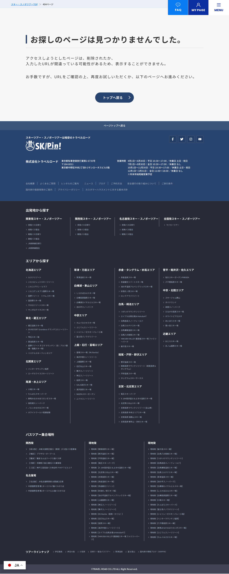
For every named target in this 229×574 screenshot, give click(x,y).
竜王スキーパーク (128, 394)
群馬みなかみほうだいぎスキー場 (42, 398)
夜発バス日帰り (34, 225)
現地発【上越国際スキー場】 (103, 500)
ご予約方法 (117, 183)
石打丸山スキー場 (83, 366)
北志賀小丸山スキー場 (130, 403)
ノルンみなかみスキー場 (38, 408)
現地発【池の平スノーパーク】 (163, 481)
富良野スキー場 (34, 300)
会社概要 (30, 183)
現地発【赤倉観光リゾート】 (103, 486)
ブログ (103, 183)
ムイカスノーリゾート (85, 399)
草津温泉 (119, 552)
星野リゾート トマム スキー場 (41, 296)
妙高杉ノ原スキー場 (129, 291)
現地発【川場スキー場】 (160, 500)
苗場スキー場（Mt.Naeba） (88, 352)
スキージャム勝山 (172, 298)
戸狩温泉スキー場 (128, 373)
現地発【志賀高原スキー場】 (103, 477)
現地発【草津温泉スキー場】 (162, 477)
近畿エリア (169, 334)
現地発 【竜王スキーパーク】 (103, 463)
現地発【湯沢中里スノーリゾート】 (106, 528)
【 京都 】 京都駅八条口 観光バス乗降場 (44, 463)
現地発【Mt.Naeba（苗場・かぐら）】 (107, 514)
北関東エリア (33, 362)
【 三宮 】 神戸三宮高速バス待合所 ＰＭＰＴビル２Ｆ (50, 468)
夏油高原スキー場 (35, 342)
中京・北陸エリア (173, 290)
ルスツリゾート (34, 277)
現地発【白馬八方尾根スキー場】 (164, 454)
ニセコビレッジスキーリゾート (41, 282)
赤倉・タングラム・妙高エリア (136, 270)
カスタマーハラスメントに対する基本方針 (107, 189)
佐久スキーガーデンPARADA (177, 277)
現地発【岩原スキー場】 (101, 523)
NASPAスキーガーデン (85, 394)
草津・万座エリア (84, 270)
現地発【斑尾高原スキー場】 (103, 449)
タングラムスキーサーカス (132, 378)
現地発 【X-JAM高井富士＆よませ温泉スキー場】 (111, 468)
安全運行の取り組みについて (143, 183)
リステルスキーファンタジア (40, 353)
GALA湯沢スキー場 (84, 385)
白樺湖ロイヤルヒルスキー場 (88, 302)
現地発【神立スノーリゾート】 (104, 505)
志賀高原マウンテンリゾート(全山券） (137, 408)
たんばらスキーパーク (37, 394)
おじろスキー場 (171, 341)
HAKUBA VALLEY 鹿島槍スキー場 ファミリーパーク (138, 340)
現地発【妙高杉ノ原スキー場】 (104, 491)
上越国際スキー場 (83, 362)
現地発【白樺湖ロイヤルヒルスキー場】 (167, 486)
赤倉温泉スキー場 (128, 277)
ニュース (89, 183)
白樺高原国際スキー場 (85, 298)
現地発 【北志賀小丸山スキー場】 (105, 472)
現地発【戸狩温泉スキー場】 (103, 458)
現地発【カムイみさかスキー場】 (164, 537)
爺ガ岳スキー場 (127, 346)
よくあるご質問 (48, 183)
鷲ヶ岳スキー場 (171, 325)
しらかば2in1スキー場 (85, 293)
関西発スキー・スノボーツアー (93, 219)
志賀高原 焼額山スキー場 (131, 417)
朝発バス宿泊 (33, 239)
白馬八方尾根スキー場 (130, 335)
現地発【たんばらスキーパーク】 (164, 505)
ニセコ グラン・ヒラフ (37, 287)
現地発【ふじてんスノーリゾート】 (165, 532)
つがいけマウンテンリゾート (133, 312)
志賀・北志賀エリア (130, 387)
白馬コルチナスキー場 (130, 325)
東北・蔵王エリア (36, 318)
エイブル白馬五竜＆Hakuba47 (134, 316)
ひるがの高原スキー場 (174, 312)
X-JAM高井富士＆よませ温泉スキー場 (136, 398)
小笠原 (83, 552)
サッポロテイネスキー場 (38, 310)
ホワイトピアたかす (173, 316)
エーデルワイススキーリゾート (41, 373)
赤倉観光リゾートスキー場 (132, 282)
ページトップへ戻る (114, 126)
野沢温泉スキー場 (128, 362)
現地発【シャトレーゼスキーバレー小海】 (167, 514)
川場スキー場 (33, 389)
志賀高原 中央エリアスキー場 (133, 412)
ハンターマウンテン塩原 (38, 369)
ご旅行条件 (169, 183)
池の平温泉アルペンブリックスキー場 (136, 287)
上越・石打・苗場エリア (88, 345)
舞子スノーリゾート (84, 371)
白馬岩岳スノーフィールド (132, 321)
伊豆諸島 (59, 552)
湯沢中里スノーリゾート (86, 357)
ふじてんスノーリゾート (86, 327)
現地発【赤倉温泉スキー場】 (103, 481)
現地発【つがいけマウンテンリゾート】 (167, 458)
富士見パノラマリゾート (86, 337)
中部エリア (80, 315)
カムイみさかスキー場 (85, 323)
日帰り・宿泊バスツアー (101, 552)
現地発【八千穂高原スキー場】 (163, 523)
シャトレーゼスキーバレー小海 (89, 332)
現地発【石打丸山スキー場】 (103, 518)
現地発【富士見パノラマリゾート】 (165, 509)
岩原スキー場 (82, 380)
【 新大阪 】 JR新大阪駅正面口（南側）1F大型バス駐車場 (52, 449)
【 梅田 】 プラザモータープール (41, 454)
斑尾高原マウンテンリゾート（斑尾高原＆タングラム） (138, 368)
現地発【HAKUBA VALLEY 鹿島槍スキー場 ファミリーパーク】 (115, 538)
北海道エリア (33, 270)
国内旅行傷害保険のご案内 (39, 189)
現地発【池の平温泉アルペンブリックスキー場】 (111, 495)
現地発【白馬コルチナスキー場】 (164, 472)
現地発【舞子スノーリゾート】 (104, 509)
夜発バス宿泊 (33, 229)
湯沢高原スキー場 (83, 389)
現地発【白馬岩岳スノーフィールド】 (166, 463)
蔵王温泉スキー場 (35, 325)
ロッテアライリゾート (130, 296)
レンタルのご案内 (70, 183)
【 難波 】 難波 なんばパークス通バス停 (44, 458)
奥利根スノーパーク (36, 403)
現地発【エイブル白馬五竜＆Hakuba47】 (108, 532)
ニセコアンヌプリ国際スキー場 (41, 291)
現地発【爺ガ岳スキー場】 (161, 449)
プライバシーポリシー (69, 189)
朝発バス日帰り (34, 234)
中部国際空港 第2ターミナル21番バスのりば (46, 491)
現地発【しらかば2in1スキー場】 (164, 491)
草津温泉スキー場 (83, 277)
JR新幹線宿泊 (34, 248)
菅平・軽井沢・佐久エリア (178, 270)
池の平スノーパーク (84, 307)
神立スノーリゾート (84, 375)
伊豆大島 (71, 552)
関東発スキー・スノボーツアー (44, 219)
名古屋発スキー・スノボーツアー (138, 219)
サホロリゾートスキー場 (38, 305)
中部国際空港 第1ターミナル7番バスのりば (46, 486)
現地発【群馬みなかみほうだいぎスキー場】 (168, 528)
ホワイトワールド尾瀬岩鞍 (39, 412)
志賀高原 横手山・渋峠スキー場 (134, 422)
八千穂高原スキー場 (173, 282)
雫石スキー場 (33, 337)
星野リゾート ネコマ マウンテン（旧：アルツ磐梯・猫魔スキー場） (48, 347)
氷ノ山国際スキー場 (173, 346)
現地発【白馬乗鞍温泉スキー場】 (164, 468)
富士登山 (132, 552)
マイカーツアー (172, 225)
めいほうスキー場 (172, 321)
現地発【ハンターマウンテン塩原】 (165, 518)
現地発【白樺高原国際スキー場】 (164, 495)
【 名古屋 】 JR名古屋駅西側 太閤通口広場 (45, 481)
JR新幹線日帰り (34, 243)
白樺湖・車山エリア (85, 286)
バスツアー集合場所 (41, 434)
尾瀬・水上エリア (36, 382)
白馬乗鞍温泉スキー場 (130, 330)
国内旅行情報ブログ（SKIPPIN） (154, 552)
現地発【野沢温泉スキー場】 (103, 454)
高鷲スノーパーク (172, 307)
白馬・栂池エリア (128, 304)
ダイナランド (170, 302)
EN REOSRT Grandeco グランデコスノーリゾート (48, 331)
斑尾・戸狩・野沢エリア (132, 355)
